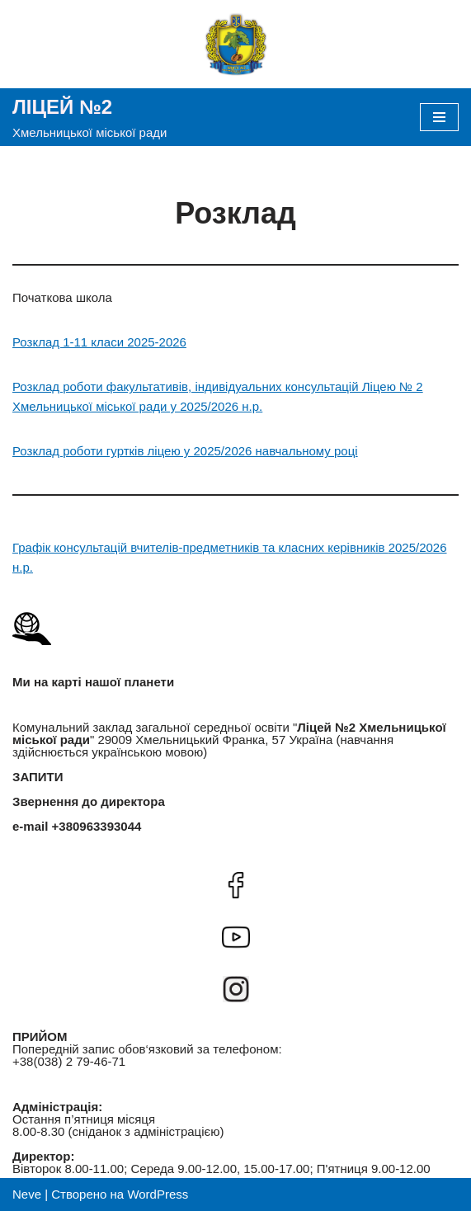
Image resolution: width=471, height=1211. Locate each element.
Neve (26, 1194)
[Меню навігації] (439, 117)
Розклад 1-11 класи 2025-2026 (99, 342)
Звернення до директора (88, 801)
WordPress (157, 1194)
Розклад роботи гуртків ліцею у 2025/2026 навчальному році (185, 451)
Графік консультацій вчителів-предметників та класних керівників (200, 547)
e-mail (30, 826)
